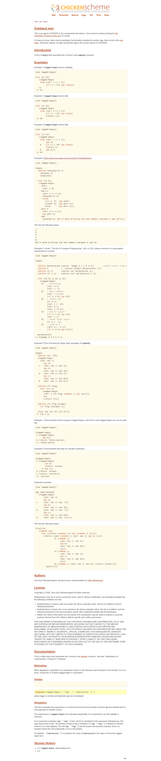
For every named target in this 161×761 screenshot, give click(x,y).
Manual (75, 15)
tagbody (84, 657)
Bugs (106, 15)
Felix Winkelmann (95, 581)
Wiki (54, 15)
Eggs (84, 15)
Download (63, 15)
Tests (98, 15)
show (36, 22)
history (45, 22)
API (91, 15)
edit (40, 22)
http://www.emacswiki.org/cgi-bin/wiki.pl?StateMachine (67, 159)
